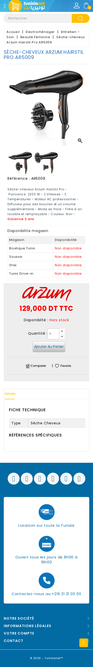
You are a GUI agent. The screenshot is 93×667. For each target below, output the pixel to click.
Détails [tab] (10, 394)
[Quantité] (53, 333)
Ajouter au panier (49, 346)
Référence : (18, 178)
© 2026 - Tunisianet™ (46, 658)
